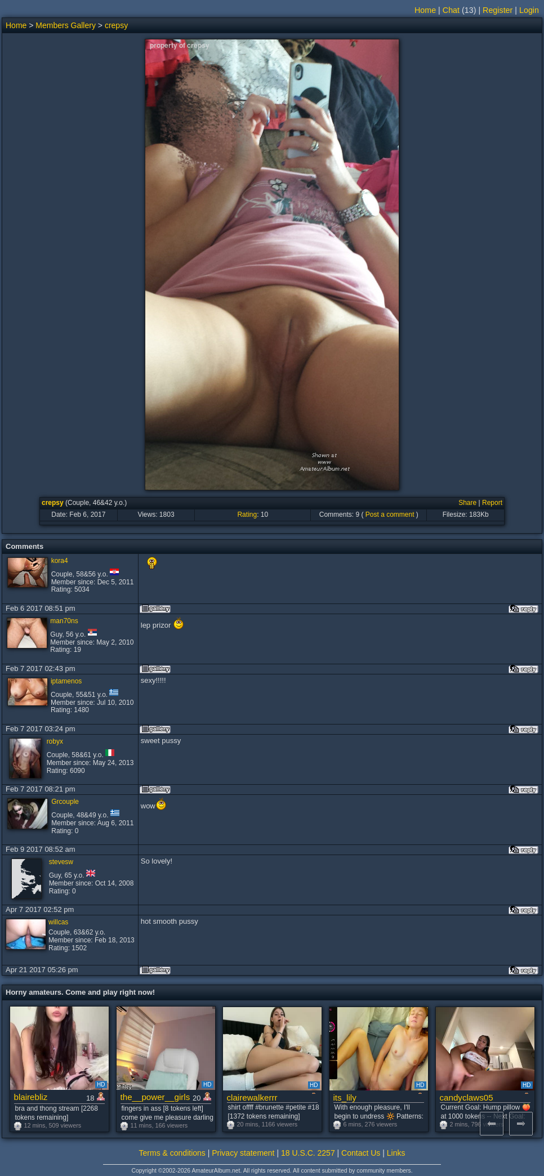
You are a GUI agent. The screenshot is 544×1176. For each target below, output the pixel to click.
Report (492, 503)
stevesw (61, 862)
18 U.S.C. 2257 (308, 1152)
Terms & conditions (172, 1152)
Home (425, 10)
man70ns (64, 621)
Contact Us (360, 1152)
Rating (247, 514)
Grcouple (65, 802)
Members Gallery (65, 25)
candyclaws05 (466, 1097)
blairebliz (31, 1097)
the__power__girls (155, 1097)
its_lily (344, 1097)
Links (396, 1152)
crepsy (116, 25)
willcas (58, 922)
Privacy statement (243, 1152)
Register (497, 10)
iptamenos (66, 681)
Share (467, 503)
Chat (451, 10)
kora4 (59, 561)
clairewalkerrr (252, 1097)
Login (529, 10)
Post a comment (389, 514)
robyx (55, 741)
